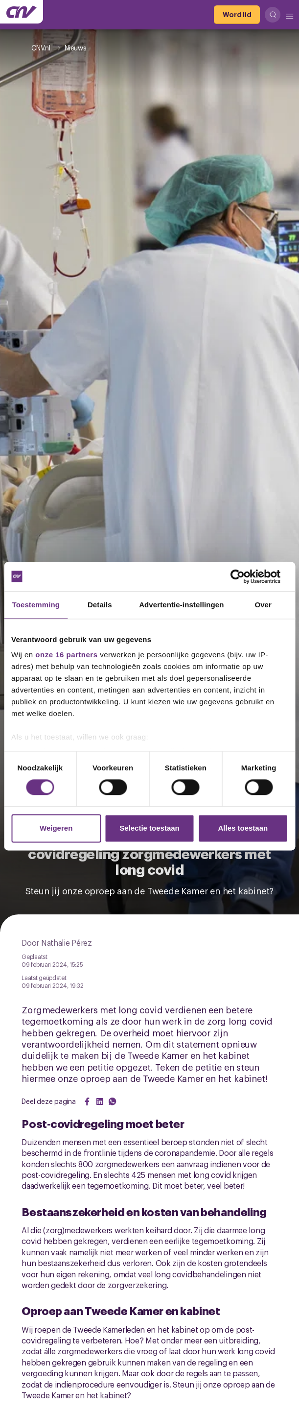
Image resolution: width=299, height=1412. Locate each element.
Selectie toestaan (149, 828)
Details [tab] (100, 604)
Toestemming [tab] (36, 604)
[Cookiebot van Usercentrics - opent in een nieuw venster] (245, 576)
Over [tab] (263, 604)
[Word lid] (237, 14)
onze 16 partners (66, 654)
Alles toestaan (243, 828)
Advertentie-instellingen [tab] (181, 604)
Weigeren (56, 828)
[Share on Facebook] (87, 1101)
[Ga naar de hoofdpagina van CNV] (21, 12)
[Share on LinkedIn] (100, 1101)
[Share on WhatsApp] (112, 1101)
